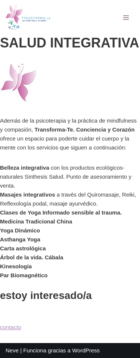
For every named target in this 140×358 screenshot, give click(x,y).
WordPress (86, 350)
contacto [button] (10, 327)
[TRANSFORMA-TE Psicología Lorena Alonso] (28, 17)
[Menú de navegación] (126, 18)
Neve (12, 350)
